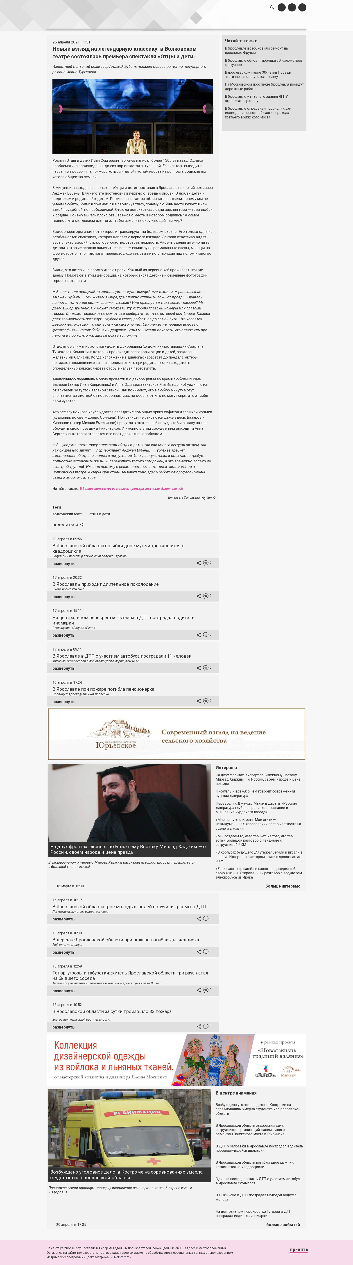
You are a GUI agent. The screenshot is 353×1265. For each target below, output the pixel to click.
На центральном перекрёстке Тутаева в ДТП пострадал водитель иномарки (254, 1211)
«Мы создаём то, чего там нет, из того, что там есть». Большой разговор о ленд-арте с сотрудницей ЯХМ (254, 837)
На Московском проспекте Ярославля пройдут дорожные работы (264, 84)
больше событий (283, 1222)
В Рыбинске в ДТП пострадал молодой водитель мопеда (257, 1195)
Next (211, 106)
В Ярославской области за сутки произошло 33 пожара (112, 1009)
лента (110, 22)
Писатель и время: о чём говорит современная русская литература (255, 791)
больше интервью (283, 883)
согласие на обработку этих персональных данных (167, 1252)
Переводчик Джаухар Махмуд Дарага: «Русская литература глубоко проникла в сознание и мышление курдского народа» (256, 805)
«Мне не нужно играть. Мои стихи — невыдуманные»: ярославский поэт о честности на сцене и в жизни (258, 821)
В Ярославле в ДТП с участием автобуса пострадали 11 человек (121, 653)
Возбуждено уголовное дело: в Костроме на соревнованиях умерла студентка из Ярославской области (126, 1172)
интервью (165, 22)
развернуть (63, 561)
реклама (287, 22)
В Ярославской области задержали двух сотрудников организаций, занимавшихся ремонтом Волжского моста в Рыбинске (251, 1127)
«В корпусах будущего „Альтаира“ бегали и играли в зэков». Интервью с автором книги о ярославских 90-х (259, 854)
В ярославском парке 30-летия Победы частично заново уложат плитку (258, 72)
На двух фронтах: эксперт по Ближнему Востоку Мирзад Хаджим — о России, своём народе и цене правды (128, 846)
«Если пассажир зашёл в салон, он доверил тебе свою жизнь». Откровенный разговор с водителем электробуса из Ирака (259, 870)
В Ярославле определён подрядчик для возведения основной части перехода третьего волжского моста (258, 110)
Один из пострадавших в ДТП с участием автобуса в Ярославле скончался (258, 1178)
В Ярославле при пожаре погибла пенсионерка (103, 686)
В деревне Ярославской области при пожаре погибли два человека (125, 937)
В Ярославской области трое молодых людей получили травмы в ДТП (129, 904)
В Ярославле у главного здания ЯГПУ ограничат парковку (256, 96)
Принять (294, 1251)
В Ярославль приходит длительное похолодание (105, 582)
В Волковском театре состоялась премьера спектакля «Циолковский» (141, 486)
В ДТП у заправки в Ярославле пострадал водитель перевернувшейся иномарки (259, 1146)
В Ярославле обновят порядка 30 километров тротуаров (263, 60)
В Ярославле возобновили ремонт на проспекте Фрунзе (256, 48)
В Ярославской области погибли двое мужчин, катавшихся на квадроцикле (255, 1162)
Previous (54, 106)
